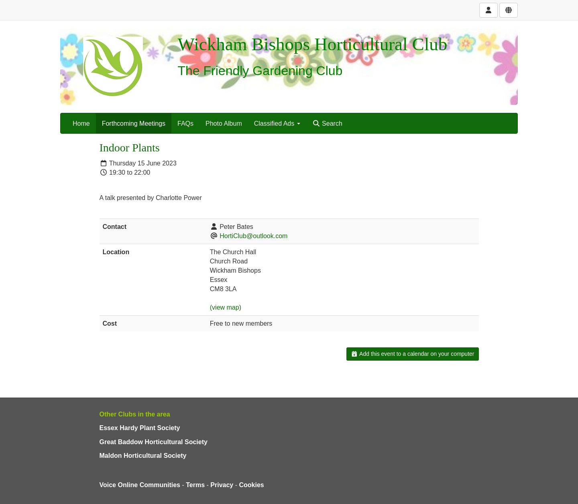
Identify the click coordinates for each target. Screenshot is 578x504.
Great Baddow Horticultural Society (154, 442)
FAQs (185, 123)
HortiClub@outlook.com (253, 236)
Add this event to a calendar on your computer (412, 354)
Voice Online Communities (140, 485)
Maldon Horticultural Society (143, 455)
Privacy (221, 485)
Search (327, 123)
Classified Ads (277, 123)
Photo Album (224, 123)
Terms (195, 485)
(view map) (225, 307)
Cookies (251, 485)
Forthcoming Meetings (133, 123)
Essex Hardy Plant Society (140, 427)
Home (81, 123)
